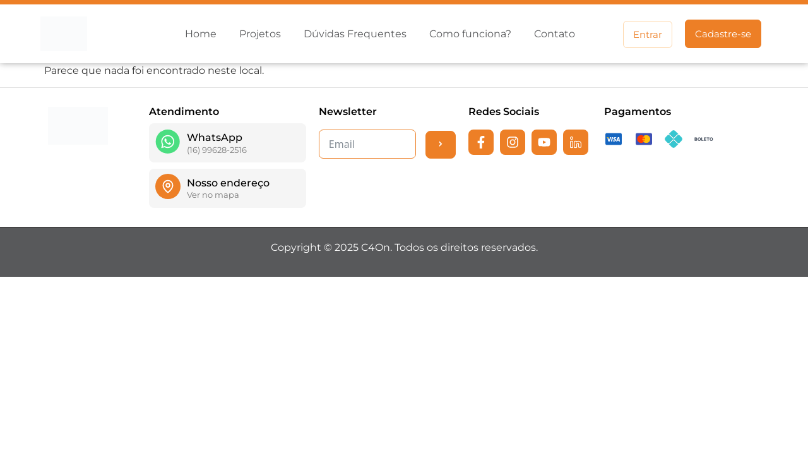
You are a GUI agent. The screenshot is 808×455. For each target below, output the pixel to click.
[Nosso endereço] (168, 186)
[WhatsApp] (168, 141)
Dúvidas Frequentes (355, 34)
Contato (554, 34)
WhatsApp (214, 137)
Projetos (260, 34)
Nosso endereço (228, 183)
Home (201, 34)
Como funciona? (470, 34)
